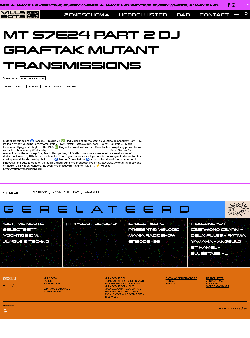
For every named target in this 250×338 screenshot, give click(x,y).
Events (170, 283)
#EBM (7, 86)
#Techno (71, 86)
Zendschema (86, 15)
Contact (214, 15)
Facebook (39, 192)
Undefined (242, 308)
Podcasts (212, 283)
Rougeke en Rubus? (32, 78)
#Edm (19, 86)
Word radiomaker (217, 286)
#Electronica (52, 86)
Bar (183, 15)
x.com (57, 192)
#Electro (33, 86)
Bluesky (73, 192)
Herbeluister (143, 15)
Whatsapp (92, 192)
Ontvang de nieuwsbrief (181, 278)
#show (12, 249)
